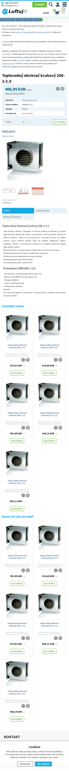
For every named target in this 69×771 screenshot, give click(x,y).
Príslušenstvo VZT (7, 20)
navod (11, 136)
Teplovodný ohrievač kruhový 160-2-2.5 (17, 346)
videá (39, 32)
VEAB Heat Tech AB (29, 100)
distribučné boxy (8, 63)
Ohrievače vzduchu (24, 20)
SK (63, 12)
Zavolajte (5, 41)
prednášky (46, 32)
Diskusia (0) (42, 210)
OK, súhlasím (43, 764)
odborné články (22, 32)
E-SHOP (39, 4)
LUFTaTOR (21, 60)
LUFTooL (40, 54)
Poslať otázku (12, 217)
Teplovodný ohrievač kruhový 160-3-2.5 (49, 346)
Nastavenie (25, 764)
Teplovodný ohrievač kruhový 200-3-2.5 (17, 414)
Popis (6, 210)
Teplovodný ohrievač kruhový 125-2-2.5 (49, 414)
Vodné (37, 20)
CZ (63, 9)
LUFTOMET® (6, 54)
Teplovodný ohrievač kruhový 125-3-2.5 (17, 481)
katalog (5, 136)
